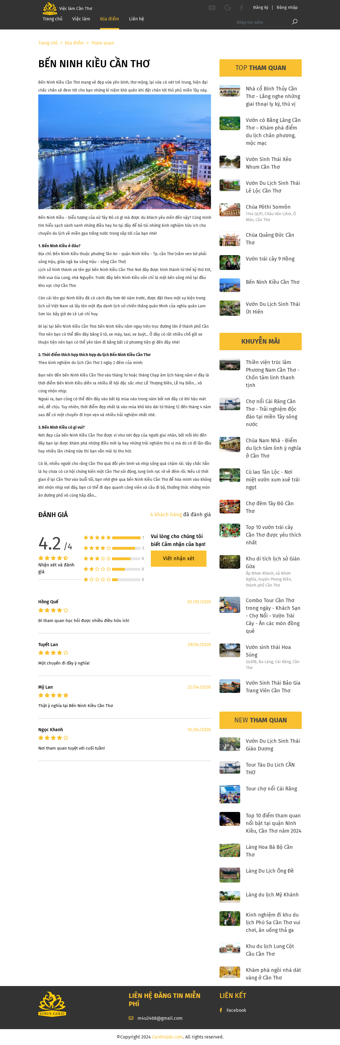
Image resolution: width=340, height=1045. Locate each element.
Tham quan (102, 43)
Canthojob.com (167, 1037)
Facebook (232, 1010)
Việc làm (81, 23)
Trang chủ (52, 23)
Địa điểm (109, 23)
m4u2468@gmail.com (156, 1018)
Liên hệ (136, 23)
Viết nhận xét (179, 558)
